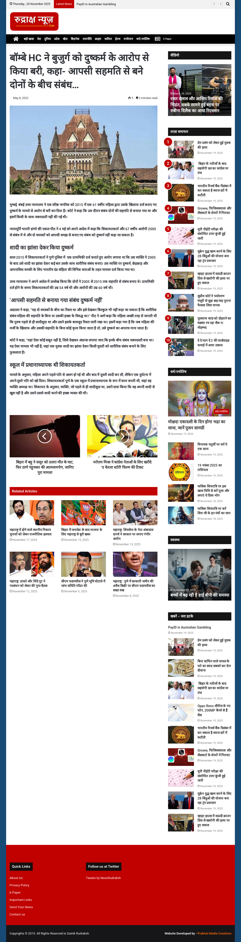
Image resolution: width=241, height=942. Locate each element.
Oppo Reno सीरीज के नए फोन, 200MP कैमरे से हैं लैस (213, 710)
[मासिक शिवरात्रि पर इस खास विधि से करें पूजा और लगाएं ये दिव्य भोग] (181, 493)
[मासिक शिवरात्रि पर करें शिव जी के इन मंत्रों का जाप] (181, 515)
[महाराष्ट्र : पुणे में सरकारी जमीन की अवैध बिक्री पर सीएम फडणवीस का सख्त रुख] (135, 564)
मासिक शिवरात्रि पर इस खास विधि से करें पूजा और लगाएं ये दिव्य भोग (213, 490)
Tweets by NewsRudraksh (103, 878)
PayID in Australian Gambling (96, 4)
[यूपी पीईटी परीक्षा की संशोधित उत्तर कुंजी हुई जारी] (181, 236)
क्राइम (98, 39)
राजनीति (87, 39)
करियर (108, 39)
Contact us (17, 914)
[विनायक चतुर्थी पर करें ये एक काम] (181, 451)
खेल (65, 39)
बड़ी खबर (29, 39)
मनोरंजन (128, 39)
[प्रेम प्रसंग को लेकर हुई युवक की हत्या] (181, 149)
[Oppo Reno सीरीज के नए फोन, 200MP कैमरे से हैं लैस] (181, 712)
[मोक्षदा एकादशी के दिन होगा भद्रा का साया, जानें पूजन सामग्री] (199, 398)
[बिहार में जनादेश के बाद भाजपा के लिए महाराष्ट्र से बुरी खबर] (83, 512)
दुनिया (47, 39)
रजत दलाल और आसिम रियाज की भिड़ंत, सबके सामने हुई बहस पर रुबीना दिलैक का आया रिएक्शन (196, 104)
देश (39, 39)
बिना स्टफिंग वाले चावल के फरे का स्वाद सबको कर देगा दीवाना (214, 665)
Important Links (21, 900)
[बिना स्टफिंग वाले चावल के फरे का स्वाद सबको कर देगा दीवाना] (181, 668)
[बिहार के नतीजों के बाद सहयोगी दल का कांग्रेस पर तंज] (181, 170)
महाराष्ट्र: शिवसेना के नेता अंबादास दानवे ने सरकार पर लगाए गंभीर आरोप (133, 534)
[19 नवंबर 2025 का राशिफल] (181, 472)
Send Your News (21, 907)
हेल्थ (117, 39)
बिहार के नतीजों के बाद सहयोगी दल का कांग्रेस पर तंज (212, 168)
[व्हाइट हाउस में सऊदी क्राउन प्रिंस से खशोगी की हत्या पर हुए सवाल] (181, 280)
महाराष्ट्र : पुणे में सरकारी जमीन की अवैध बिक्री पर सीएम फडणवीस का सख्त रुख (134, 585)
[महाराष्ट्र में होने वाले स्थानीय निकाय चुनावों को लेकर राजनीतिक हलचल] (32, 512)
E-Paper (15, 892)
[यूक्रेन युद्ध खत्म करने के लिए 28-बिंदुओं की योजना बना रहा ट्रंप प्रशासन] (181, 258)
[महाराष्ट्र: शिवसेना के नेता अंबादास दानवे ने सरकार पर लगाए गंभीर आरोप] (135, 512)
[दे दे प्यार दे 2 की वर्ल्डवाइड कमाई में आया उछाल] (181, 347)
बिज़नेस (75, 39)
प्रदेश (57, 39)
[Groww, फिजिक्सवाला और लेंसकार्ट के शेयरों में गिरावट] (181, 215)
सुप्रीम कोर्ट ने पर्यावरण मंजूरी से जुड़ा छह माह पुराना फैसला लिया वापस (214, 300)
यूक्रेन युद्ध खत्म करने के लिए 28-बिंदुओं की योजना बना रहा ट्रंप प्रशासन (214, 255)
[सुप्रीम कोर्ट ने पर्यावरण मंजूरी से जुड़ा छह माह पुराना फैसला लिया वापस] (181, 303)
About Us (16, 878)
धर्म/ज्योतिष (143, 39)
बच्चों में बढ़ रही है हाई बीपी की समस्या (199, 595)
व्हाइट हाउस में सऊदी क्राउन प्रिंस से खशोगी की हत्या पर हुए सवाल (214, 278)
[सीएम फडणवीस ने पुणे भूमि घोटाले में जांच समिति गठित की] (83, 564)
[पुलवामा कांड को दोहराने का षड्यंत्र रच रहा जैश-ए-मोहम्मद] (181, 325)
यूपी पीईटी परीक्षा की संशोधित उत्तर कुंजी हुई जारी (211, 233)
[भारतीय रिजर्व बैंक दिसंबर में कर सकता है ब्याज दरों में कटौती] (181, 193)
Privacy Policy (19, 885)
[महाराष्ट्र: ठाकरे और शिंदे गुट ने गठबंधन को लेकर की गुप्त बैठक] (32, 564)
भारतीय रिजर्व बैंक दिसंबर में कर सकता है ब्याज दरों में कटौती (214, 190)
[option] (200, 90)
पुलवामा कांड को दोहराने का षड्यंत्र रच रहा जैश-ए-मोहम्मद (214, 323)
